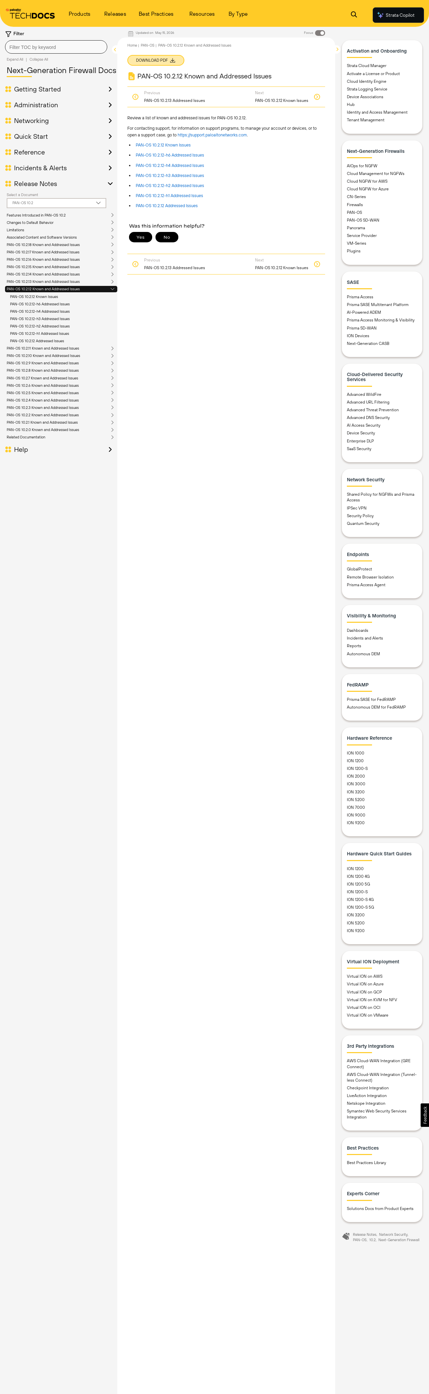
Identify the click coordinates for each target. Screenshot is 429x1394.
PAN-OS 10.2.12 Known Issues (34, 297)
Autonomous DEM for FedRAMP (376, 707)
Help (21, 449)
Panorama (356, 228)
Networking (31, 120)
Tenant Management (365, 120)
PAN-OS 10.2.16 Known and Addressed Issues (43, 259)
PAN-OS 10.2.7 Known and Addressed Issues (42, 378)
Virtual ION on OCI (363, 1007)
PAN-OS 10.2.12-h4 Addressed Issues (40, 311)
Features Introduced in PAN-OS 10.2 (36, 215)
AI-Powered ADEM (364, 312)
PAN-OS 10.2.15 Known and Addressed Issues (43, 267)
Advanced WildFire (364, 394)
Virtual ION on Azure (365, 984)
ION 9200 (356, 823)
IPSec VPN (357, 508)
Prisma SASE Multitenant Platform (378, 304)
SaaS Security (359, 448)
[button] (425, 1115)
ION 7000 (356, 807)
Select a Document (22, 195)
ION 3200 (356, 792)
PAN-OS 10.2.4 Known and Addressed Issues (43, 400)
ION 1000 (355, 753)
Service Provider (362, 235)
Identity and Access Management (377, 112)
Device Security (361, 433)
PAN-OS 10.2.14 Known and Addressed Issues (43, 274)
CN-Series (356, 196)
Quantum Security (363, 523)
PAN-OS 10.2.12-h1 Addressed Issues (39, 333)
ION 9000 (356, 815)
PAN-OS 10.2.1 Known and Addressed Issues (42, 422)
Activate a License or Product (373, 73)
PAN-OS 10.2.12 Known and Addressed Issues (43, 289)
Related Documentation (26, 437)
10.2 (372, 1240)
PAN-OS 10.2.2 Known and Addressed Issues (43, 415)
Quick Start (31, 136)
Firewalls (355, 204)
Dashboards (357, 630)
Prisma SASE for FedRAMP (371, 699)
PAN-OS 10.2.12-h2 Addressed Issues (40, 326)
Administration (36, 105)
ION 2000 (356, 776)
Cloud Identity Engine (366, 81)
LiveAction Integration (367, 1095)
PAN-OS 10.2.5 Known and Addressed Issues (43, 393)
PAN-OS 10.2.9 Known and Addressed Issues (43, 363)
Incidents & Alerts (40, 168)
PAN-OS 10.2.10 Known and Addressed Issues (43, 356)
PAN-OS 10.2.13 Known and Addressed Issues (43, 282)
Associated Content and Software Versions (42, 237)
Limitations (15, 230)
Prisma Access (360, 297)
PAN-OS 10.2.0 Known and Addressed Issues (43, 430)
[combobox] (56, 47)
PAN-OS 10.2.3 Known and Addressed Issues (43, 408)
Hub (351, 104)
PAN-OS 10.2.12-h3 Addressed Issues (40, 319)
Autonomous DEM (363, 654)
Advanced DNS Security (368, 417)
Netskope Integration (366, 1103)
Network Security (393, 1234)
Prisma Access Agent (366, 585)
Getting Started (37, 89)
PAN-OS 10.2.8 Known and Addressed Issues (43, 370)
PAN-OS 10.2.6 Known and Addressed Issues (43, 385)
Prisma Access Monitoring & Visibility (381, 320)
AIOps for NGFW (362, 166)
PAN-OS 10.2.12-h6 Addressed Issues (40, 304)
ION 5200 (356, 799)
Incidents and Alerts (365, 638)
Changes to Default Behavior (30, 223)
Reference (29, 152)
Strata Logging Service (367, 89)
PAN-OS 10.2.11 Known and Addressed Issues (43, 348)
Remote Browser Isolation (370, 577)
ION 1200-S (357, 768)
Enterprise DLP (360, 441)
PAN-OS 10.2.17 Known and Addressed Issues (43, 252)
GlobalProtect (359, 569)
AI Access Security (363, 425)
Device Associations (365, 97)
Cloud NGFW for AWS (367, 181)
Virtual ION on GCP (364, 992)
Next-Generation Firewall (398, 1240)
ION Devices (358, 336)
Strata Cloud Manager (366, 65)
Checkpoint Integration (368, 1088)
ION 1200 (355, 761)
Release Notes (35, 183)
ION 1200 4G (358, 876)
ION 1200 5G (358, 884)
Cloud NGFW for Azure (368, 189)
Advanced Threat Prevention (373, 410)
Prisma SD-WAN (362, 328)
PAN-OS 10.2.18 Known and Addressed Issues (43, 245)
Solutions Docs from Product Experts (380, 1208)
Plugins (354, 251)
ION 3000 (356, 784)
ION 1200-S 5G (360, 907)
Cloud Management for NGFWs (376, 173)
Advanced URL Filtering (368, 402)
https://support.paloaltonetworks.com (212, 134)
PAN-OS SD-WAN (363, 220)
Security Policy (360, 515)
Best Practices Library (366, 1162)
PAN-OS (148, 45)
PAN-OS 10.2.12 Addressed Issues (37, 341)
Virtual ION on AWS (364, 976)
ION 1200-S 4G (360, 899)
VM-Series (356, 243)
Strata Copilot (395, 15)
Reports (354, 646)
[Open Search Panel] (354, 15)
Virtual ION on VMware (367, 1015)
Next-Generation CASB (368, 343)
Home (132, 45)
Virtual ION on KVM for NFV (372, 999)
